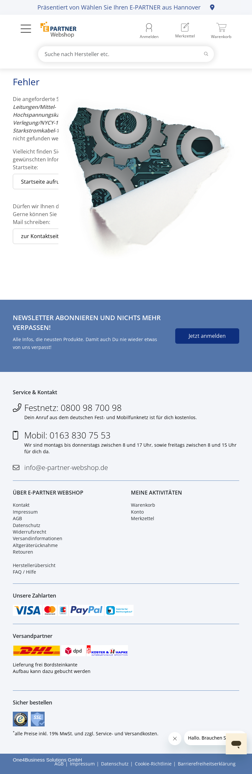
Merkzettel (142, 518)
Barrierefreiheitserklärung (207, 764)
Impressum (25, 512)
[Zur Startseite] (54, 30)
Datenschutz (26, 525)
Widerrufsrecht (29, 532)
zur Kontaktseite (41, 236)
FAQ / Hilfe (24, 572)
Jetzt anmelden (207, 335)
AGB (17, 518)
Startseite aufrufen (44, 181)
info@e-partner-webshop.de (66, 467)
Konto (137, 512)
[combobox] (126, 54)
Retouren (23, 552)
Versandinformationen (37, 538)
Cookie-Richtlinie (153, 764)
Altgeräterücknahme (35, 545)
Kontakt (21, 505)
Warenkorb (143, 505)
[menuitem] (185, 31)
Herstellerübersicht (34, 565)
